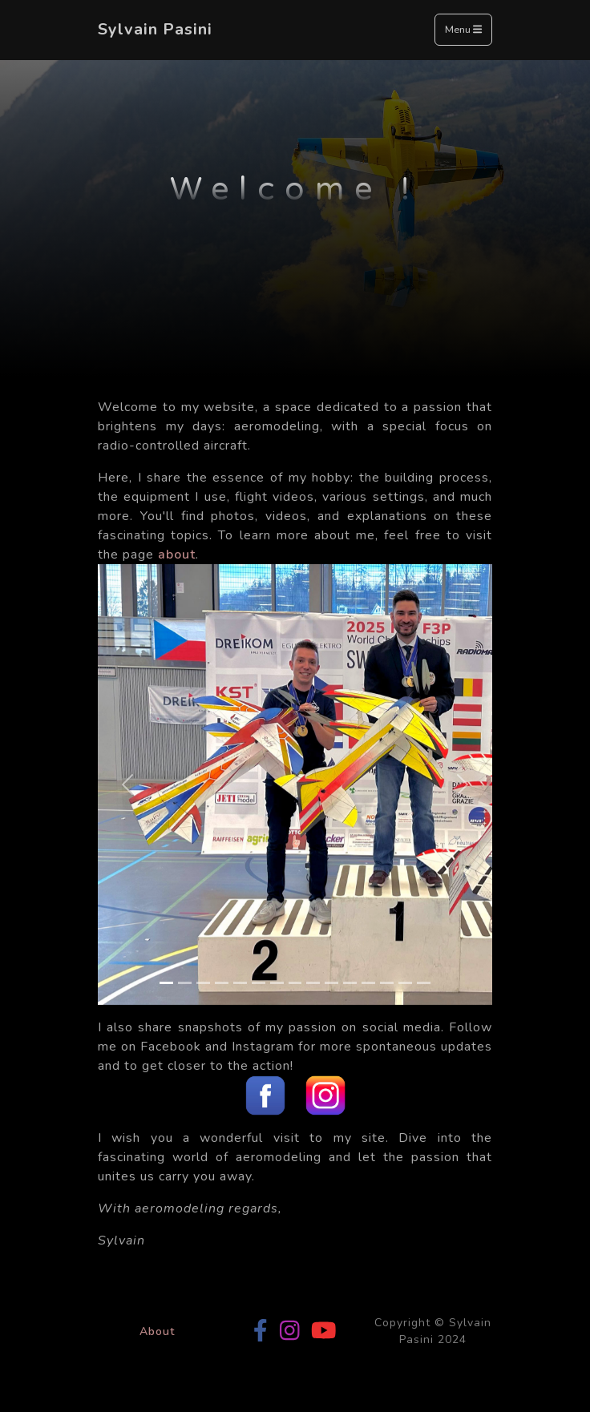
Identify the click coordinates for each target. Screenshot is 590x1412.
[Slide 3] (203, 983)
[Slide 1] (166, 983)
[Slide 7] (277, 983)
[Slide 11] (350, 983)
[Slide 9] (313, 983)
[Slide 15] (423, 983)
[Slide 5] (240, 983)
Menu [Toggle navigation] (463, 30)
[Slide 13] (387, 983)
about (177, 554)
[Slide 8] (295, 983)
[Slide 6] (258, 983)
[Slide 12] (368, 983)
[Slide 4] (221, 983)
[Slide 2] (185, 983)
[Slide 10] (331, 983)
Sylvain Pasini (155, 29)
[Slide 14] (405, 983)
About (157, 1331)
